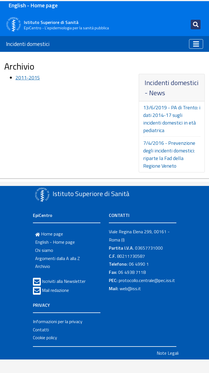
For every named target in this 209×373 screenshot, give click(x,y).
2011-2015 (27, 77)
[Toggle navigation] (196, 24)
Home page (49, 233)
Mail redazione (55, 290)
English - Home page (33, 5)
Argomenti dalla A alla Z (57, 258)
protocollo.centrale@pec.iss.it (147, 280)
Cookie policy (45, 337)
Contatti (41, 329)
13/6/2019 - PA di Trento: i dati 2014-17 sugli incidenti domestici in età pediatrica (171, 119)
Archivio (42, 266)
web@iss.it (130, 288)
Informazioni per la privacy (57, 321)
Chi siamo (44, 250)
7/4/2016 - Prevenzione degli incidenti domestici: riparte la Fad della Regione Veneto (169, 154)
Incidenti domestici (28, 43)
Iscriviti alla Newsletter (64, 281)
